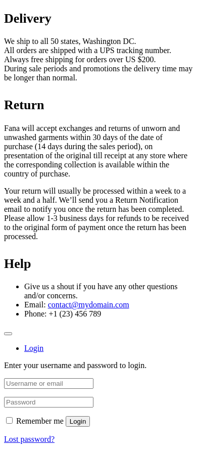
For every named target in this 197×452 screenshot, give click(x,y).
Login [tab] (33, 348)
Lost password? (29, 439)
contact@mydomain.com (88, 304)
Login (78, 421)
